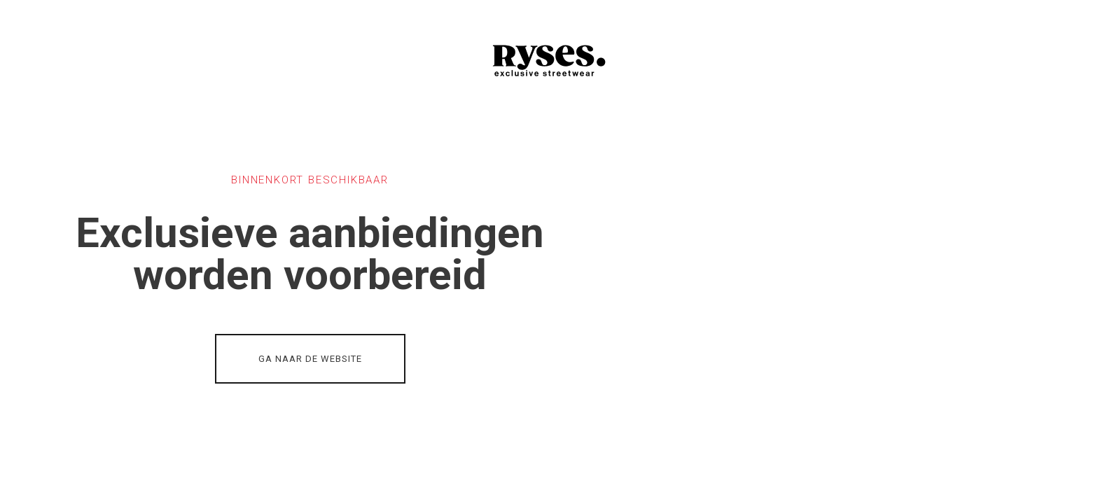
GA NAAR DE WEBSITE (310, 359)
